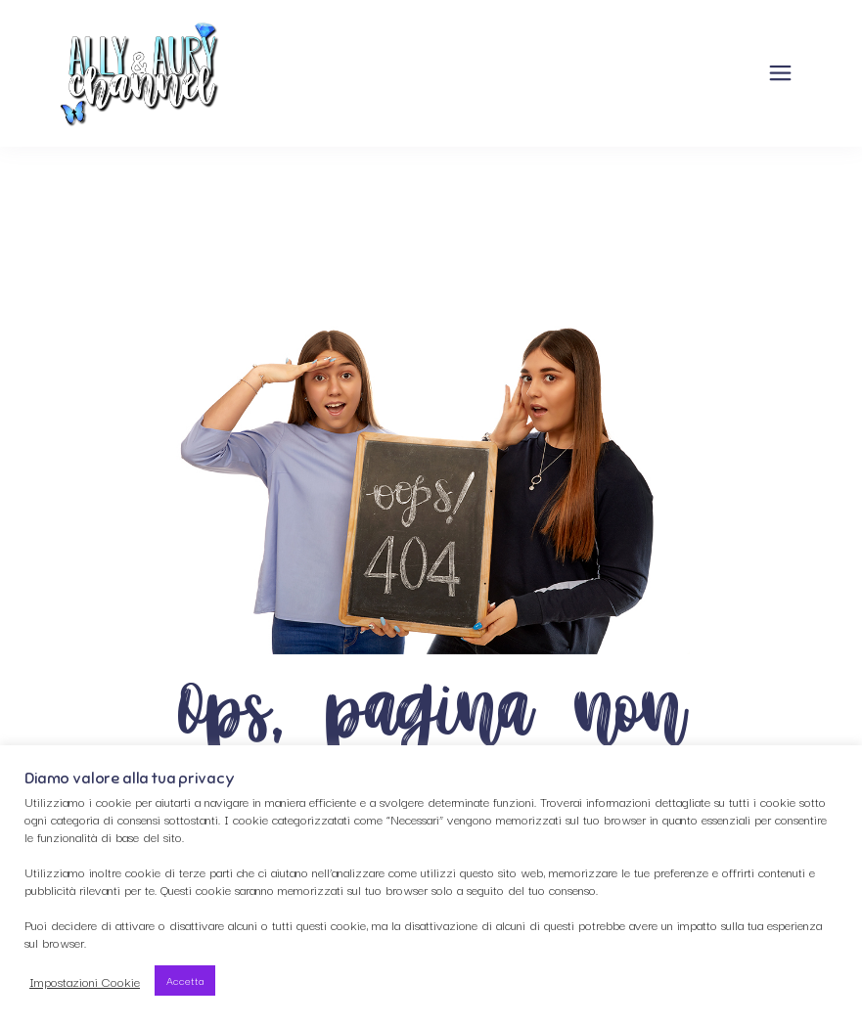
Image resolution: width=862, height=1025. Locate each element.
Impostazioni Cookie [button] (84, 981)
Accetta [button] (185, 980)
